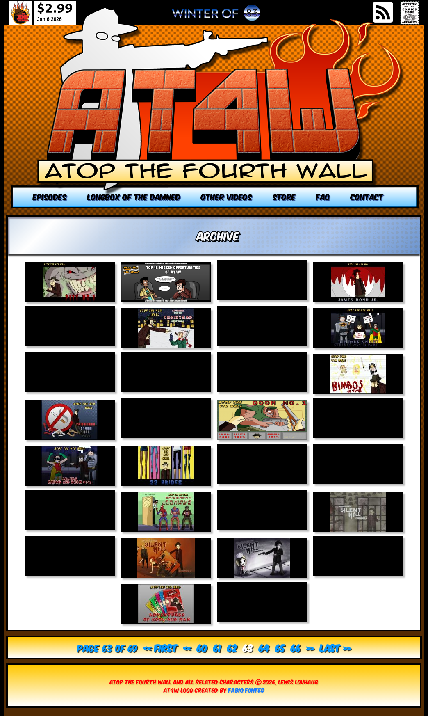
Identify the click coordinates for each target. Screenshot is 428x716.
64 (264, 647)
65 (280, 647)
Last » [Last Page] (335, 647)
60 (202, 647)
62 (232, 647)
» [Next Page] (310, 647)
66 (296, 647)
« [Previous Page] (187, 647)
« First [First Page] (160, 647)
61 (217, 647)
